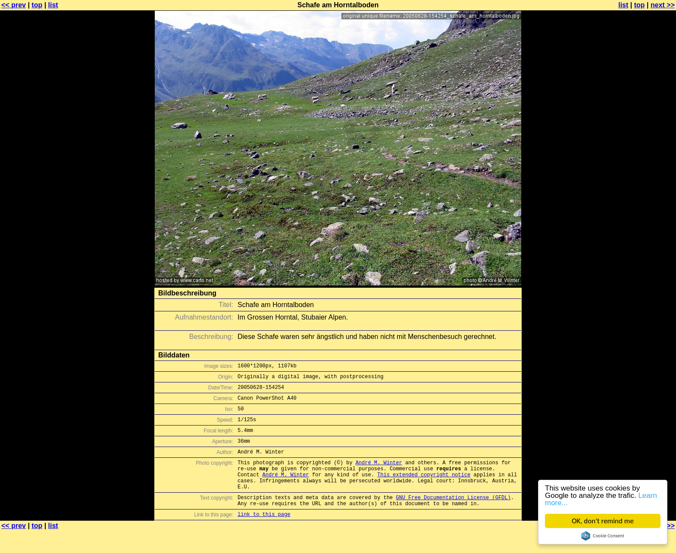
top (36, 5)
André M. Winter (379, 475)
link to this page (264, 536)
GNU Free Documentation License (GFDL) (453, 516)
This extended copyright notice (423, 490)
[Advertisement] (641, 213)
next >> (663, 5)
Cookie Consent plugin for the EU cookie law (602, 536)
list (53, 5)
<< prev (13, 5)
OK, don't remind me (603, 520)
